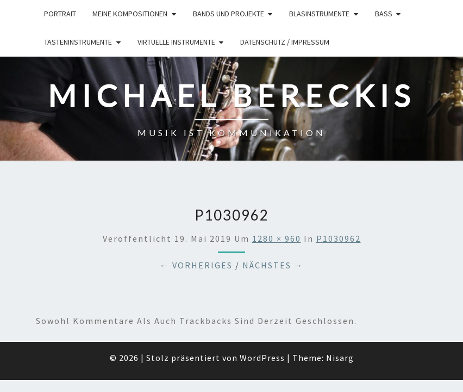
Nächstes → (273, 208)
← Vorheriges (196, 208)
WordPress (262, 301)
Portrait (60, 14)
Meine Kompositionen (129, 14)
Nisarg (340, 301)
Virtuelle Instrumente (176, 42)
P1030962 (338, 181)
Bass (383, 14)
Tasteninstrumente (78, 42)
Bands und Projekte (228, 14)
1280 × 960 (276, 181)
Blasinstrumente (319, 14)
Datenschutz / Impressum (284, 42)
